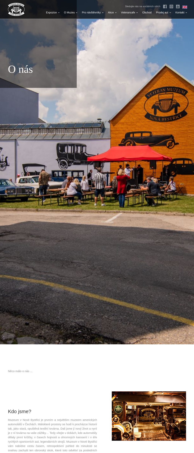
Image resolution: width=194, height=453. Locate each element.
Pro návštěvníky (92, 12)
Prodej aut (163, 12)
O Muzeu (70, 12)
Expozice (52, 12)
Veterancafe (129, 12)
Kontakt (181, 12)
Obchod (147, 12)
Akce (112, 12)
